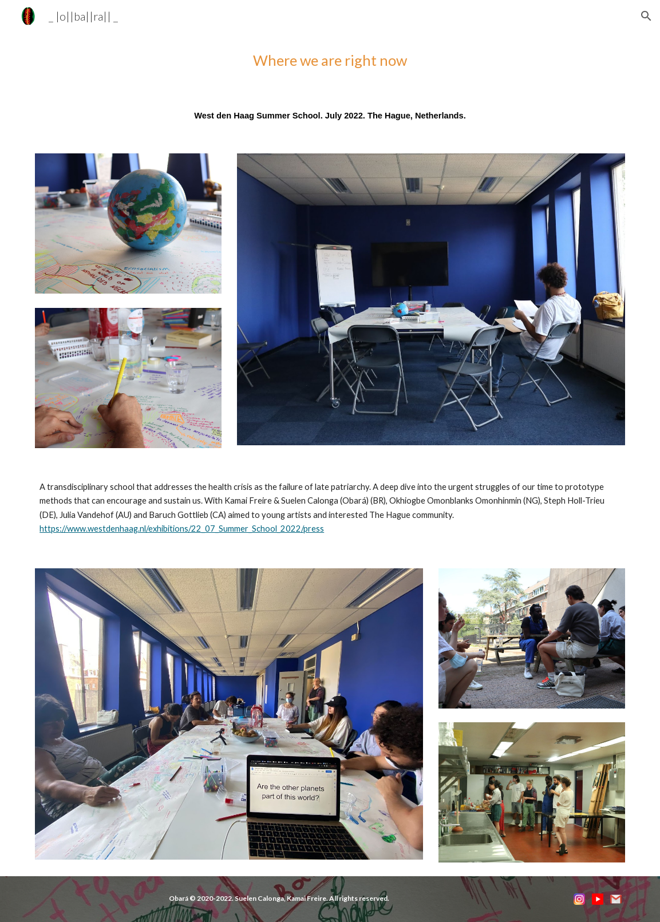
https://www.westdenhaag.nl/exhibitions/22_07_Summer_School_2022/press (181, 528)
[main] (330, 60)
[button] (646, 16)
